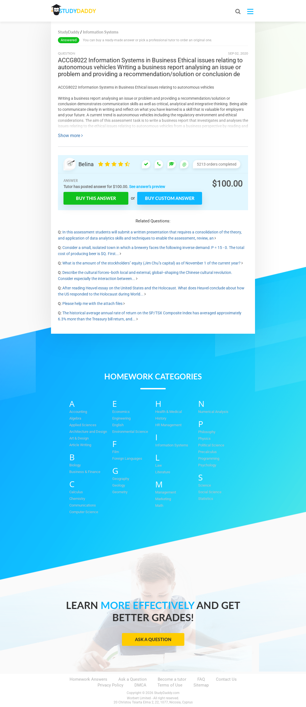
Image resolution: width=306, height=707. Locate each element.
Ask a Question (153, 639)
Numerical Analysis (213, 412)
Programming (208, 458)
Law (158, 465)
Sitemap (201, 685)
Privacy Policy (110, 685)
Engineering (121, 418)
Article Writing (80, 445)
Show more (70, 135)
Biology (75, 465)
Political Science (211, 445)
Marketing (163, 499)
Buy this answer (96, 198)
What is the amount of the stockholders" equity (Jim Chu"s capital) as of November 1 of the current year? (151, 263)
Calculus (76, 492)
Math (159, 505)
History (160, 418)
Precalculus (207, 452)
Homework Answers (88, 679)
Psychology (207, 465)
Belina (86, 164)
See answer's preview (147, 186)
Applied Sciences (82, 425)
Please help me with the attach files (92, 303)
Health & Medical (168, 412)
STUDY (80, 11)
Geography (120, 479)
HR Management (168, 425)
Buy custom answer (169, 198)
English (118, 425)
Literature (162, 472)
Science (204, 485)
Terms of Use (169, 685)
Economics (121, 412)
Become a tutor (172, 679)
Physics (204, 438)
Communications (82, 505)
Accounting (78, 412)
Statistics (205, 499)
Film (115, 452)
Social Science (209, 492)
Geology (118, 485)
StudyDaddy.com (167, 693)
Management (165, 492)
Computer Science (83, 512)
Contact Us (226, 679)
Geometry (120, 492)
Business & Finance (84, 472)
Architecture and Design (88, 432)
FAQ (201, 679)
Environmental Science (130, 432)
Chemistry (77, 499)
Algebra (75, 418)
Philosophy (206, 432)
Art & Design (79, 438)
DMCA (140, 685)
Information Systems (171, 445)
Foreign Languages (127, 458)
